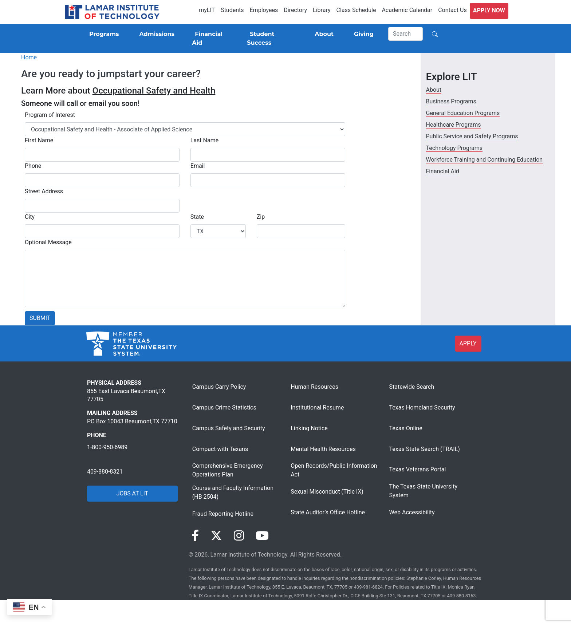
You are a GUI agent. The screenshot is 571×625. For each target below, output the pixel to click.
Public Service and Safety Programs (472, 136)
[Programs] (102, 34)
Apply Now (489, 10)
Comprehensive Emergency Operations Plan (227, 470)
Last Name (204, 140)
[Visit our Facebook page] (195, 536)
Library (321, 10)
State (197, 216)
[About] (322, 34)
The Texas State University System (423, 491)
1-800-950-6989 (107, 447)
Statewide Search (411, 386)
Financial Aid (442, 171)
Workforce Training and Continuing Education (484, 159)
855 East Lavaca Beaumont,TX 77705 (126, 395)
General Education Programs (463, 113)
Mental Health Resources (323, 449)
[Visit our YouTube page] (262, 536)
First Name (39, 140)
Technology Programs (454, 148)
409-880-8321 (105, 471)
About (434, 89)
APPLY (468, 343)
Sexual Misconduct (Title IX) (327, 491)
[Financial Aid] (210, 38)
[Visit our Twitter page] (216, 536)
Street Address (44, 191)
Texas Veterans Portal (417, 469)
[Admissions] (155, 34)
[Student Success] (270, 38)
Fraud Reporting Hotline (222, 513)
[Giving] (362, 34)
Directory (295, 10)
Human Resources (314, 386)
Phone (33, 165)
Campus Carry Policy (219, 386)
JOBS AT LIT (132, 493)
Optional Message (48, 242)
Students (232, 10)
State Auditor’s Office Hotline (328, 512)
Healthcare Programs (453, 124)
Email (197, 165)
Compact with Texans (220, 449)
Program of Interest (50, 114)
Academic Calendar (407, 10)
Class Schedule (356, 10)
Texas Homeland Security (422, 407)
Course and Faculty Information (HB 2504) (232, 492)
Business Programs (451, 101)
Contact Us (452, 10)
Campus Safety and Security (228, 428)
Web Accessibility (412, 512)
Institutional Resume (317, 407)
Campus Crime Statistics (224, 407)
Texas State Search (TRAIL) (424, 449)
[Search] (405, 34)
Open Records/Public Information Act (334, 470)
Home (29, 57)
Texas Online (405, 428)
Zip (261, 216)
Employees (264, 10)
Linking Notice (309, 428)
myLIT (207, 10)
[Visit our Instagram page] (239, 536)
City (30, 216)
